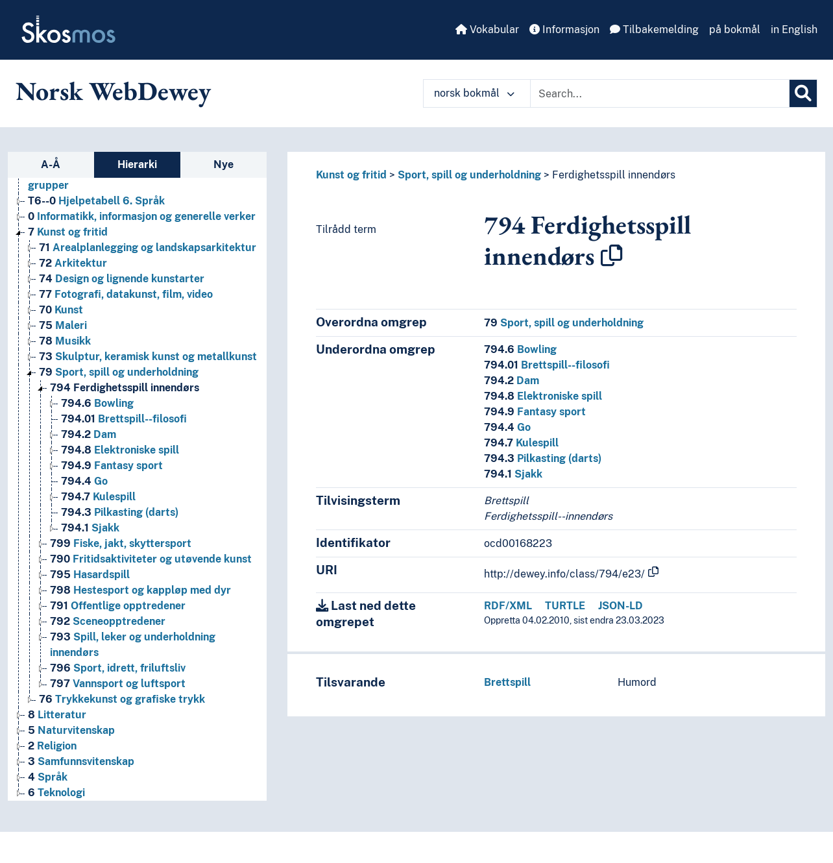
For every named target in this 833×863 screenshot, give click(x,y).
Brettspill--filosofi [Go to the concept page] (124, 419)
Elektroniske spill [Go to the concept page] (120, 450)
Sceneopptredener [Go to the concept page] (107, 621)
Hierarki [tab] (137, 164)
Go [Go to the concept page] (84, 481)
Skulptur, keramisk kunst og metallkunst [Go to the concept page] (148, 356)
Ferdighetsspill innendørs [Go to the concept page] (124, 388)
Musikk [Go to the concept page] (65, 341)
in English (794, 29)
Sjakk (513, 474)
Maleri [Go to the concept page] (63, 325)
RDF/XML (508, 606)
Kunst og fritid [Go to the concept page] (68, 232)
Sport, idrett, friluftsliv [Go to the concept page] (118, 668)
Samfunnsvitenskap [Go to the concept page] (81, 761)
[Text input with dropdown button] (660, 93)
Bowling (520, 349)
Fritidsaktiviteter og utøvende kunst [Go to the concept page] (151, 559)
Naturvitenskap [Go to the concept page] (71, 730)
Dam (511, 380)
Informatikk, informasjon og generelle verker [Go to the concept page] (142, 216)
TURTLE (565, 606)
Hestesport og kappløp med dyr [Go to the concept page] (140, 590)
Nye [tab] (223, 164)
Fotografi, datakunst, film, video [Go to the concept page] (126, 294)
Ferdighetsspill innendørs (613, 175)
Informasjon (564, 29)
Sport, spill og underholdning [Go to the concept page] (119, 372)
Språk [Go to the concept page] (47, 777)
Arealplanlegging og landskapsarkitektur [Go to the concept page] (147, 247)
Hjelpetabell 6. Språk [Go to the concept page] (96, 201)
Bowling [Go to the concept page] (97, 403)
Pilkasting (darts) (542, 458)
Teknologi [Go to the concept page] (56, 792)
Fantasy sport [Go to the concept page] (112, 465)
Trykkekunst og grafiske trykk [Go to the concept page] (122, 699)
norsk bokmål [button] (474, 93)
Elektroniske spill (543, 396)
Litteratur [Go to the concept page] (57, 715)
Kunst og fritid (351, 175)
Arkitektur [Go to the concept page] (73, 263)
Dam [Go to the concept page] (88, 434)
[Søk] (803, 93)
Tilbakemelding (654, 29)
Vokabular (487, 29)
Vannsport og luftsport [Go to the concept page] (118, 683)
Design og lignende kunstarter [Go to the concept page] (121, 279)
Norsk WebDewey (113, 91)
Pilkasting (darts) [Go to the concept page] (119, 512)
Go (507, 427)
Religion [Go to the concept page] (52, 746)
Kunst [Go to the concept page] (61, 310)
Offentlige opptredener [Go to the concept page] (118, 606)
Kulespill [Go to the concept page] (98, 497)
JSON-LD (620, 606)
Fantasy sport (535, 412)
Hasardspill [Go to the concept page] (90, 574)
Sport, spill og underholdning (469, 175)
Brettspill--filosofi (547, 365)
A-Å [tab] (50, 164)
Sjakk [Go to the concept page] (90, 528)
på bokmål (734, 29)
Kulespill (521, 443)
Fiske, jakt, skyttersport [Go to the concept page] (120, 543)
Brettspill (507, 682)
